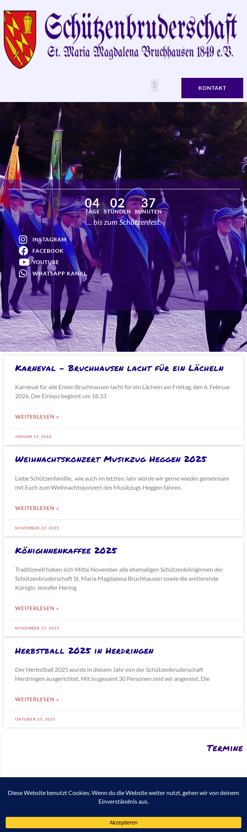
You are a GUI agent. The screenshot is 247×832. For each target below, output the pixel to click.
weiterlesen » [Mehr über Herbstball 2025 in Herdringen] (37, 699)
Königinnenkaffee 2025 (66, 550)
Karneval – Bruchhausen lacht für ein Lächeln (119, 368)
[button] (154, 85)
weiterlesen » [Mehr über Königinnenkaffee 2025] (37, 608)
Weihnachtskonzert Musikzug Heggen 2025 (111, 459)
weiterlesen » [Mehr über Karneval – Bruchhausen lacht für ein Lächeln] (37, 416)
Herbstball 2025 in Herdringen (84, 650)
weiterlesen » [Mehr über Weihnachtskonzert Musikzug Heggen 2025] (37, 508)
